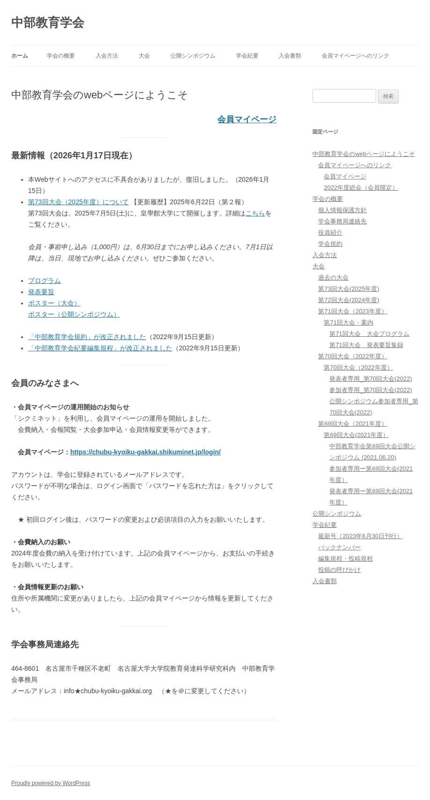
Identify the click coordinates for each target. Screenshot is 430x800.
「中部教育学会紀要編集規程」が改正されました (100, 348)
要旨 (47, 292)
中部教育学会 (47, 22)
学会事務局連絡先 (342, 221)
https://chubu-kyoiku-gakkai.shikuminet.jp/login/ (145, 452)
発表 (34, 292)
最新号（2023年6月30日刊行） (360, 536)
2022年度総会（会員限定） (361, 187)
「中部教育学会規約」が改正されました (87, 337)
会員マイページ (246, 119)
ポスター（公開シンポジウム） (74, 314)
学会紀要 (247, 55)
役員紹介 (330, 232)
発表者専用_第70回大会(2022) (370, 378)
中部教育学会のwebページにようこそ (363, 153)
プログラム (44, 280)
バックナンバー (339, 547)
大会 (144, 55)
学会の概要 (61, 55)
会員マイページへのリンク (355, 55)
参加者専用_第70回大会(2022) (370, 389)
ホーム (19, 55)
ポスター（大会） (54, 303)
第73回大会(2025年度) (348, 288)
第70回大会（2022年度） (352, 356)
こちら (255, 213)
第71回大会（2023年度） (352, 311)
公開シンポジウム (193, 55)
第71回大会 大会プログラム (369, 333)
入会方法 (107, 55)
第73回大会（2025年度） (78, 202)
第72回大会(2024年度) (348, 300)
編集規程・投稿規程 (345, 558)
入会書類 (290, 55)
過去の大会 (333, 277)
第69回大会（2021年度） (352, 423)
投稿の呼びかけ (339, 569)
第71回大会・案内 (348, 322)
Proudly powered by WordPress (50, 783)
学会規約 (330, 243)
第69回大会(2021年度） (356, 434)
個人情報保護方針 (342, 210)
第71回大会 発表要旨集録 (366, 344)
